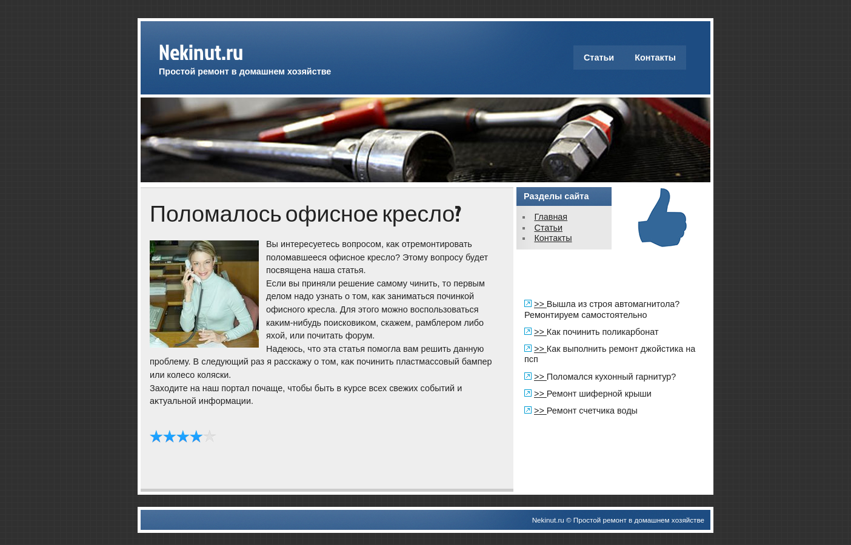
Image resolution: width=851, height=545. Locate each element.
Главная (550, 217)
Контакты (655, 57)
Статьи (599, 57)
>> (540, 304)
